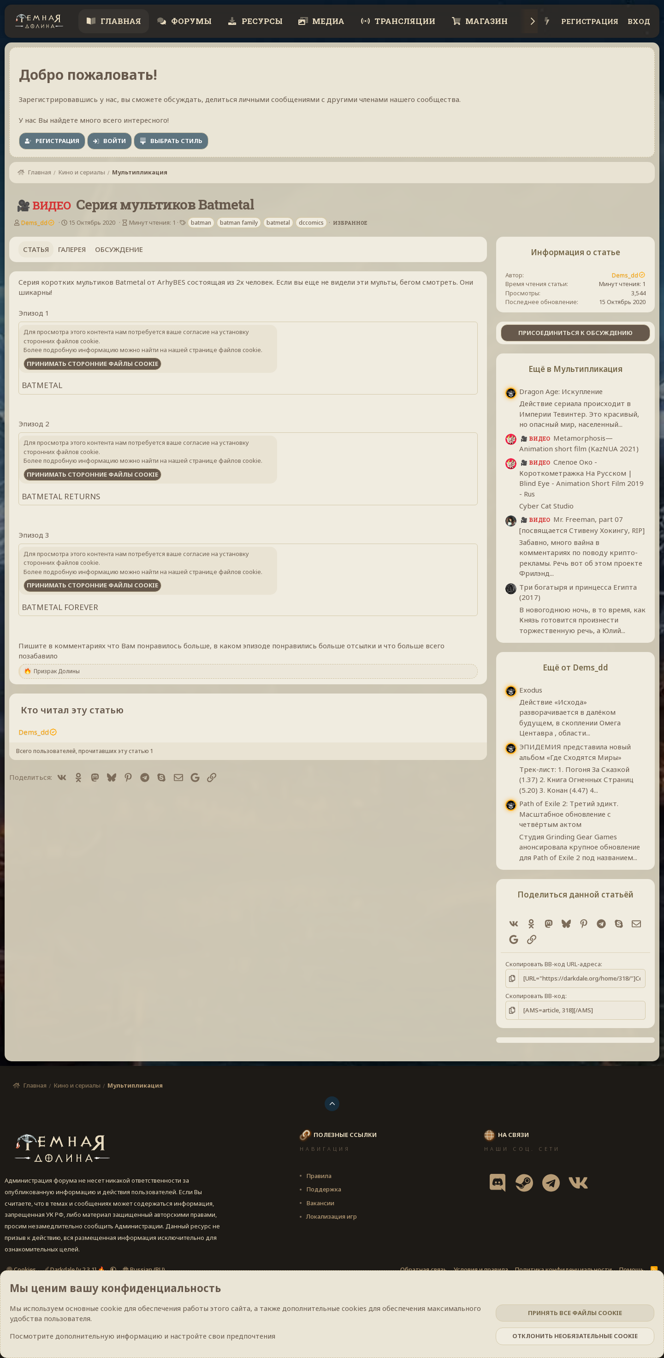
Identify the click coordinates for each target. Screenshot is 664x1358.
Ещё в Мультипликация (575, 369)
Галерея (72, 249)
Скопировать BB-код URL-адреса (553, 964)
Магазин (485, 21)
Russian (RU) (144, 1269)
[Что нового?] (547, 21)
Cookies (21, 1269)
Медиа (327, 21)
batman (201, 223)
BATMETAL (42, 385)
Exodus (530, 689)
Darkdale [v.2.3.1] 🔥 (75, 1269)
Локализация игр (331, 1216)
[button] (113, 1269)
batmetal (278, 223)
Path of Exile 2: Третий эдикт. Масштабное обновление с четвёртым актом (568, 814)
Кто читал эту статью (72, 710)
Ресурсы (261, 21)
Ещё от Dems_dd (575, 667)
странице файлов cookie (225, 350)
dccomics (311, 223)
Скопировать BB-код (535, 996)
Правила (319, 1176)
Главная (120, 21)
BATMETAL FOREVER (60, 607)
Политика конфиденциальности (563, 1269)
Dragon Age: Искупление (561, 391)
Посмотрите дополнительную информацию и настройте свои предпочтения (142, 1335)
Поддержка (323, 1189)
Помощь (631, 1269)
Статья (36, 249)
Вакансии (320, 1203)
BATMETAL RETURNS (61, 496)
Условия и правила (481, 1269)
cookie (111, 1308)
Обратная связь (423, 1269)
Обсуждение (119, 249)
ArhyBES (171, 282)
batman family (239, 223)
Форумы (190, 21)
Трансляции (404, 21)
